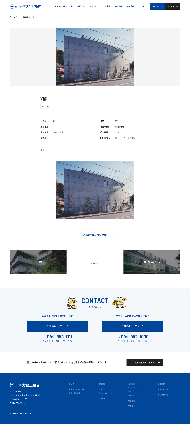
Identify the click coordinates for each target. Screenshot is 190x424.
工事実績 (24, 17)
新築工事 (45, 106)
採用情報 (161, 384)
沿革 (129, 391)
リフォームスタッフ (105, 393)
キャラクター (132, 388)
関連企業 (131, 395)
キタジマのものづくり (77, 389)
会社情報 (131, 384)
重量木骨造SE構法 (75, 393)
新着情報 (131, 400)
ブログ (130, 406)
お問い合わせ (163, 389)
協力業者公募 (163, 394)
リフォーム (103, 389)
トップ (14, 17)
